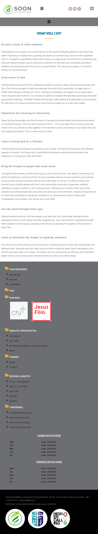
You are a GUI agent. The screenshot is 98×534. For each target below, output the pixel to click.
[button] (42, 9)
